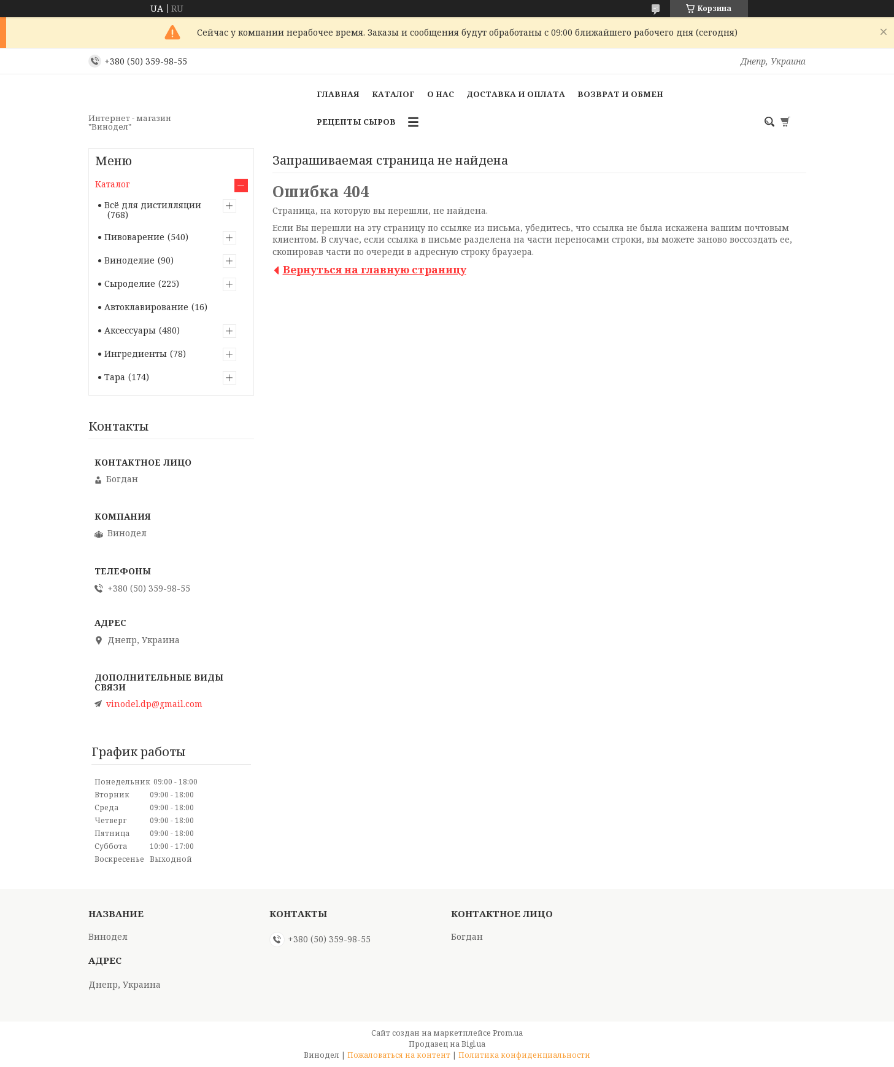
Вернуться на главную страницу (374, 269)
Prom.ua (508, 1033)
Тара (114, 377)
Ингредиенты (135, 353)
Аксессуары (130, 330)
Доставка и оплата (515, 94)
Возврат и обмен (620, 94)
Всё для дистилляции (152, 205)
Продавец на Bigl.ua (447, 1044)
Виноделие (129, 260)
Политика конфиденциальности (524, 1055)
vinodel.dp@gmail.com (154, 704)
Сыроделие (129, 283)
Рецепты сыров (356, 121)
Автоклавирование (146, 307)
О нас (440, 94)
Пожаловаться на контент (398, 1055)
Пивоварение (134, 237)
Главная (338, 94)
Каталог (393, 94)
